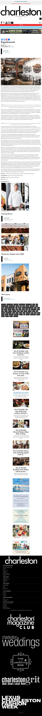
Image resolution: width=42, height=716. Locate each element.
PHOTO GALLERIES (5, 599)
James (35, 307)
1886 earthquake (10, 304)
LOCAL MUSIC (5, 600)
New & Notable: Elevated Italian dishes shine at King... (21, 432)
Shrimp (2, 307)
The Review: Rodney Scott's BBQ (12, 254)
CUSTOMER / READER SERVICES (7, 567)
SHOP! (21, 27)
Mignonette (11, 314)
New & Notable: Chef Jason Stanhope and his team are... (21, 353)
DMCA (22, 712)
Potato (2, 314)
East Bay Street (28, 304)
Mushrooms (16, 314)
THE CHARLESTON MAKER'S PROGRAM (21, 1)
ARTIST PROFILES (5, 585)
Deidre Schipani (7, 45)
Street (34, 304)
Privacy (20, 712)
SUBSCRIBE (4, 568)
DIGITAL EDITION (5, 570)
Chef (37, 304)
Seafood (6, 314)
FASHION (4, 594)
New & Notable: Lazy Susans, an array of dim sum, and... (21, 374)
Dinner (23, 309)
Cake (2, 309)
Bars (16, 307)
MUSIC (4, 586)
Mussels (21, 314)
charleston (3, 304)
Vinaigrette (16, 316)
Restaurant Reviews (5, 211)
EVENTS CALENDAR (6, 584)
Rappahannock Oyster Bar (9, 307)
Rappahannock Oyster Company (27, 307)
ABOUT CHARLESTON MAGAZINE (7, 603)
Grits (27, 309)
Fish (29, 309)
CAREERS (4, 575)
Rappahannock (33, 314)
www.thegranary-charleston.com (9, 299)
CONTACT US (5, 571)
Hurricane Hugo (22, 304)
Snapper (7, 316)
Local (38, 307)
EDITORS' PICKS (5, 588)
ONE (24, 314)
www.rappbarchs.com (7, 52)
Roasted (38, 314)
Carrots (9, 309)
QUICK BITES (5, 580)
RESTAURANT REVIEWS (6, 579)
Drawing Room (6, 214)
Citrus (38, 309)
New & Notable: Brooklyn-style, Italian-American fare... (21, 470)
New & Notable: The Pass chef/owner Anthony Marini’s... (21, 411)
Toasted (11, 316)
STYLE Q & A (5, 593)
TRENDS (4, 592)
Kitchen (19, 307)
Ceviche (13, 309)
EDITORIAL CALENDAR (6, 573)
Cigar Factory (33, 309)
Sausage (2, 316)
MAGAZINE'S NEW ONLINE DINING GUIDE (21, 3)
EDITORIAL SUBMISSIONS (6, 574)
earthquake (16, 304)
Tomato (5, 309)
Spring (20, 309)
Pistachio (27, 314)
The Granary (5, 294)
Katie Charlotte (11, 46)
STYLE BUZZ (5, 595)
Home (17, 309)
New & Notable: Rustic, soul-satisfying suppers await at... (21, 453)
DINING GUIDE (5, 578)
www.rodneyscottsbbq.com (8, 260)
